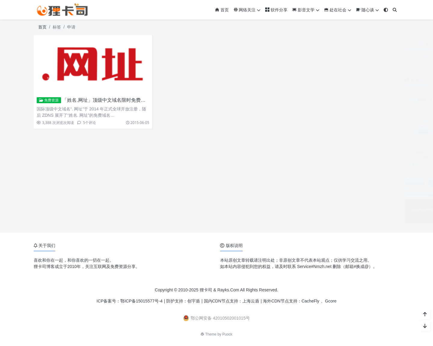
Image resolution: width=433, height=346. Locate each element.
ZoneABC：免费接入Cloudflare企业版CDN (362, 147)
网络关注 (247, 10)
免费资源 (49, 100)
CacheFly (310, 301)
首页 (222, 10)
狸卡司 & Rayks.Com (219, 289)
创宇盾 (193, 301)
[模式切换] (385, 10)
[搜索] (394, 10)
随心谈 (367, 10)
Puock (227, 334)
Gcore (330, 301)
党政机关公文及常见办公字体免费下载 (358, 174)
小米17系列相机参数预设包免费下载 (356, 202)
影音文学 (305, 10)
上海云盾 (250, 301)
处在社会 (337, 10)
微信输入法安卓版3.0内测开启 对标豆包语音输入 (367, 92)
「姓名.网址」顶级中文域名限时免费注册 (106, 100)
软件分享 (276, 10)
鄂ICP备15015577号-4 (141, 301)
